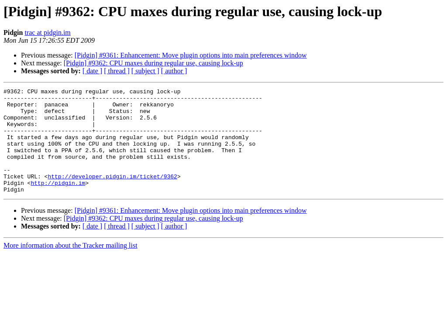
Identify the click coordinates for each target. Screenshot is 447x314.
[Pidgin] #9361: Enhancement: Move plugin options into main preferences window (191, 55)
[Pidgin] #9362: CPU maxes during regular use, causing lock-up (153, 63)
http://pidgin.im (58, 202)
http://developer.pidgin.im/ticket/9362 (112, 194)
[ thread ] (117, 71)
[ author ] (174, 71)
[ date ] (92, 71)
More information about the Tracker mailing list (70, 266)
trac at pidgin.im (47, 32)
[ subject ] (145, 71)
